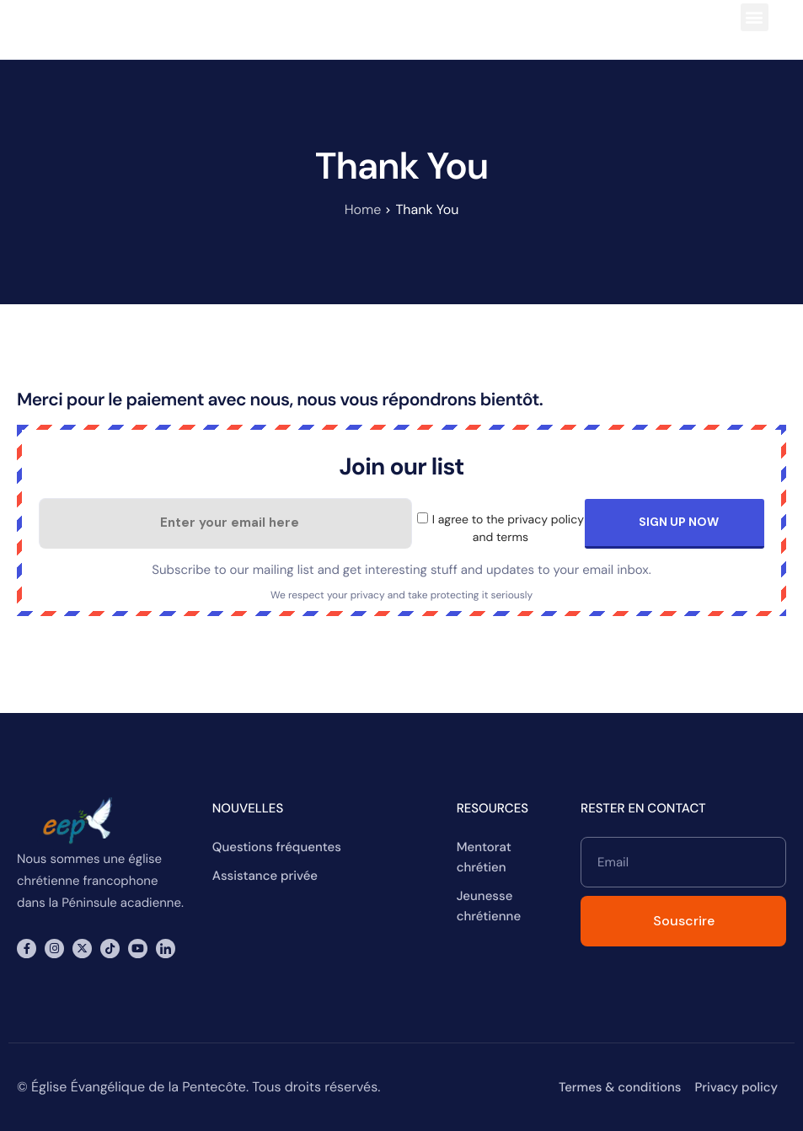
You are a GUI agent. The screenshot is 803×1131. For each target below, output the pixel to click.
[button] (754, 17)
